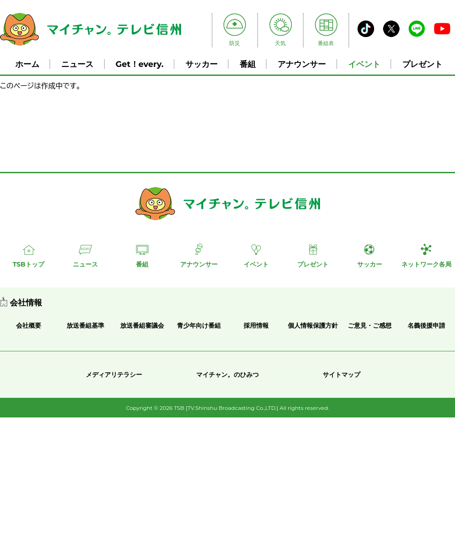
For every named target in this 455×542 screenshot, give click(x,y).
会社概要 (28, 325)
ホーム (27, 64)
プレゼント (422, 64)
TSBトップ (28, 264)
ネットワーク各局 (426, 264)
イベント (364, 64)
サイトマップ (341, 375)
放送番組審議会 (142, 325)
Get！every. (140, 64)
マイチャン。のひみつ (227, 375)
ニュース (77, 64)
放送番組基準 (85, 325)
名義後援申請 (426, 325)
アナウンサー (302, 64)
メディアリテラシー (114, 375)
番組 (248, 64)
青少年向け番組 (199, 325)
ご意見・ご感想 (370, 325)
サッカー (201, 64)
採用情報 (256, 325)
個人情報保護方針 (313, 325)
